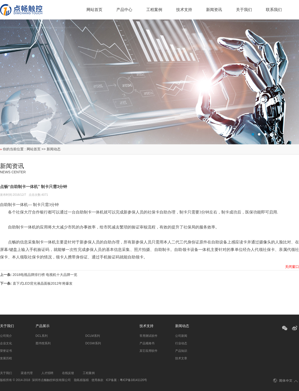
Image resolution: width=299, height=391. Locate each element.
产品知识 (181, 351)
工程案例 (154, 9)
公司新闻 (181, 336)
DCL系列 (42, 336)
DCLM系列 (92, 336)
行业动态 (181, 343)
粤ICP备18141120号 (133, 380)
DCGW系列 (93, 343)
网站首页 (94, 9)
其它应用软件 (148, 351)
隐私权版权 (81, 380)
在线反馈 (68, 373)
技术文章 (181, 358)
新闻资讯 (214, 9)
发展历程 (6, 358)
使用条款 (97, 380)
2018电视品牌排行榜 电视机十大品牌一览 (45, 275)
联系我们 (274, 9)
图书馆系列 (43, 343)
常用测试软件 (148, 336)
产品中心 (124, 9)
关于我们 (244, 9)
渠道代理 (27, 373)
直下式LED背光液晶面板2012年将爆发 (43, 283)
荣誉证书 (6, 351)
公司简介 (6, 336)
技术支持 (184, 9)
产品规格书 (147, 343)
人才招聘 (47, 373)
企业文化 (6, 343)
